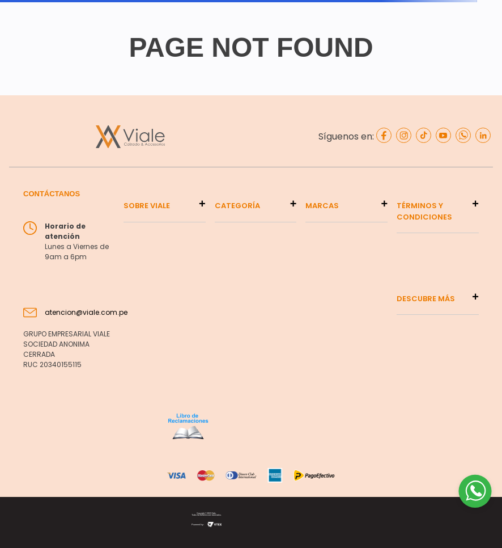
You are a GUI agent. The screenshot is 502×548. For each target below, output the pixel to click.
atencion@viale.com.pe (86, 312)
